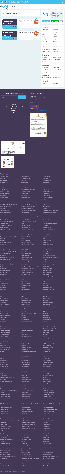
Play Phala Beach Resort (26, 343)
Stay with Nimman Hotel (48, 375)
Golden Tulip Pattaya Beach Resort (7, 257)
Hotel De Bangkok (25, 264)
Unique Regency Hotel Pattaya (6, 439)
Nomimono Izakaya (25, 325)
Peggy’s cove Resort (47, 341)
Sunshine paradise (25, 381)
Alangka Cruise (3, 184)
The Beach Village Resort (5, 396)
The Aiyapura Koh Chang (5, 394)
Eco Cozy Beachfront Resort (5, 242)
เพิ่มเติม (7, 39)
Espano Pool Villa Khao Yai (48, 244)
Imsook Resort (3, 268)
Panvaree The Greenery (5, 338)
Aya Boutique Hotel (25, 193)
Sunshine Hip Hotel (46, 379)
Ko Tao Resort (24, 278)
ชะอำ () (43, 34)
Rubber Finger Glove (47, 360)
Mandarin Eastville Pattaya (26, 302)
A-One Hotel (45, 178)
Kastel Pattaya (46, 274)
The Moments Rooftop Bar (48, 407)
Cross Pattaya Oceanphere (26, 231)
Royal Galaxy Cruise (47, 358)
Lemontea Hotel (24, 293)
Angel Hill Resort (3, 187)
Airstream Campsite (4, 182)
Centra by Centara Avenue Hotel (6, 214)
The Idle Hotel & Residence (48, 402)
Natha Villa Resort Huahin (26, 321)
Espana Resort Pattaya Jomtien (27, 244)
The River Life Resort (25, 417)
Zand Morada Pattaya (47, 463)
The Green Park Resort (4, 402)
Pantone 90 (45, 336)
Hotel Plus (2, 266)
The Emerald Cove (4, 400)
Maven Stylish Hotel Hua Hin (5, 308)
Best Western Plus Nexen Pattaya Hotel (29, 204)
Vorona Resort (24, 447)
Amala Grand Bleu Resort (48, 184)
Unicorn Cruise (46, 437)
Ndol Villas (45, 321)
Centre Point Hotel (4, 216)
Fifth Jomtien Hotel (25, 246)
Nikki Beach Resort (46, 323)
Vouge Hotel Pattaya (47, 447)
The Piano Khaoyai (46, 413)
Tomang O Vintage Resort (48, 432)
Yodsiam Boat (2, 463)
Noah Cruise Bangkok (4, 325)
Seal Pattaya (24, 370)
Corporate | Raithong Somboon (27, 229)
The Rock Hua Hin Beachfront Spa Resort (51, 417)
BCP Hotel (23, 201)
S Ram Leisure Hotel (25, 362)
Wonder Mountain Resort (26, 454)
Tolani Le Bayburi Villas (4, 432)
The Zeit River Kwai (25, 426)
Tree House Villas (46, 433)
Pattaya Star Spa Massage (26, 341)
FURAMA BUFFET (24, 249)
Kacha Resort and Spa (47, 272)
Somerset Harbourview (47, 373)
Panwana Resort (24, 338)
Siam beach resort (46, 371)
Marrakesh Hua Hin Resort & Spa (49, 306)
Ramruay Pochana (46, 349)
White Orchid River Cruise (48, 452)
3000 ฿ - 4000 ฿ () (57, 49)
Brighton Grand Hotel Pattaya (27, 208)
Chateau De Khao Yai (4, 219)
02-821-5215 (45, 21)
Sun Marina (45, 377)
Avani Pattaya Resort (25, 191)
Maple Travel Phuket (4, 306)
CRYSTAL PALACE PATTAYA (48, 233)
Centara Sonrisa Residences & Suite (50, 212)
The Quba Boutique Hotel (5, 417)
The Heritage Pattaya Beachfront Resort (29, 402)
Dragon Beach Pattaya (47, 236)
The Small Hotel (3, 422)
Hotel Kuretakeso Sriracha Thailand (50, 264)
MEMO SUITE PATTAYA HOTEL (6, 310)
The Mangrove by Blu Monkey (6, 407)
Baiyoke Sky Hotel (46, 195)
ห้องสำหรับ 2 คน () (46, 57)
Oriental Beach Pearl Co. (5, 332)
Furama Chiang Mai (47, 249)
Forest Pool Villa (24, 248)
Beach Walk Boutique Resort (48, 201)
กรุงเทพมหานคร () (46, 29)
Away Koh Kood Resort (4, 193)
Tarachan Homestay (25, 388)
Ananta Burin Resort (47, 186)
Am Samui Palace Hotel (26, 184)
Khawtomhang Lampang (48, 276)
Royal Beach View (25, 358)
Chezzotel (45, 221)
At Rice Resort (46, 189)
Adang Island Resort (47, 180)
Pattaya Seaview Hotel (4, 341)
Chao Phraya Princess (4, 176)
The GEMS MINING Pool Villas (48, 400)
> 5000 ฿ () (55, 51)
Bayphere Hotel (3, 201)
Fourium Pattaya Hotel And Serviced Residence (9, 249)
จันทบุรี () (44, 32)
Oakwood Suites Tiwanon (5, 330)
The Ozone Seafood (4, 411)
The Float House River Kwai (26, 400)
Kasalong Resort (3, 274)
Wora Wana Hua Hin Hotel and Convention (51, 456)
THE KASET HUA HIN (4, 403)
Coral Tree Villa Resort (47, 227)
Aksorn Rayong (46, 182)
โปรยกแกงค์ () (45, 67)
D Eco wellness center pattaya (6, 234)
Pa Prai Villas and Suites (4, 334)
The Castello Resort (25, 398)
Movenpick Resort (46, 317)
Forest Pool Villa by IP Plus (5, 248)
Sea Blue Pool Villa (25, 368)
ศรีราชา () (44, 39)
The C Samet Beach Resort (5, 398)
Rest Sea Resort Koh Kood (26, 353)
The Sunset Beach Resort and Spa (28, 424)
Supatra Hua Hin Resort (4, 383)
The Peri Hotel (24, 413)
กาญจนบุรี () (55, 29)
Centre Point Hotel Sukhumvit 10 (49, 214)
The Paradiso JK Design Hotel (27, 411)
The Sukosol (45, 422)
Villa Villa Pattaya (24, 445)
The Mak (44, 405)
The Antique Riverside (26, 394)
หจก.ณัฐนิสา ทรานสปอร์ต (4, 465)
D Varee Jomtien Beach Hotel (27, 234)
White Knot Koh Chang (25, 452)
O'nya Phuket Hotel (4, 326)
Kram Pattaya (2, 285)
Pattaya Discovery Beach (26, 340)
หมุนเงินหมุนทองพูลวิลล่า (25, 465)
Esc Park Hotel (3, 244)
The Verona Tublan (46, 424)
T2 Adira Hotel (46, 385)
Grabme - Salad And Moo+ (26, 257)
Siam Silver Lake (3, 373)
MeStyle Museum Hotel (26, 311)
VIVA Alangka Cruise (47, 445)
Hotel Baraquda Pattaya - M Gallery (7, 264)
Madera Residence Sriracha (48, 296)
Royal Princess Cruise (4, 360)
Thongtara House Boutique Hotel (49, 430)
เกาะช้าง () (44, 41)
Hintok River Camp (25, 261)
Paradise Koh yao (46, 338)
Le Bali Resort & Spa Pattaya (48, 289)
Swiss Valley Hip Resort (47, 383)
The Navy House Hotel (26, 409)
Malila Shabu (45, 300)
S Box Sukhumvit (3, 362)
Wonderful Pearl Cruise (47, 454)
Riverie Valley (2, 356)
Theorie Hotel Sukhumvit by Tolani (28, 428)
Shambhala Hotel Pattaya (5, 371)
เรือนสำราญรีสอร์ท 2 (46, 465)
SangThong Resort (46, 366)
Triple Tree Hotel (24, 435)
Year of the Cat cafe (47, 462)
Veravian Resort (24, 443)
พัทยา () (44, 36)
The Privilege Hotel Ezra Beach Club (28, 415)
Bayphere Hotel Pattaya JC (48, 199)
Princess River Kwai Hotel (5, 347)
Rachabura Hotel (24, 349)
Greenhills (45, 259)
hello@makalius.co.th (35, 101)
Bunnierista (45, 208)
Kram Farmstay (46, 283)
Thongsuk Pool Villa (25, 430)
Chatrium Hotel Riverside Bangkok (28, 219)
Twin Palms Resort (25, 437)
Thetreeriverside (46, 428)
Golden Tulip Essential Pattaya (49, 255)
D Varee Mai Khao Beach (47, 234)
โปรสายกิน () (45, 69)
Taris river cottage (46, 388)
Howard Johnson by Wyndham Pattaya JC (29, 266)
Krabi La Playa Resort (25, 283)
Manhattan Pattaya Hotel (48, 302)
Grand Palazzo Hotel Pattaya (5, 259)
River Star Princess (46, 355)
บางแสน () (55, 34)
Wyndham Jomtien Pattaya (48, 458)
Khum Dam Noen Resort (4, 278)
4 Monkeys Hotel (46, 176)
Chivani (22, 223)
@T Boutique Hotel (25, 176)
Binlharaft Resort (46, 204)
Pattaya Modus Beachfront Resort (49, 340)
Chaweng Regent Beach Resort (6, 221)
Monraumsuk (23, 317)
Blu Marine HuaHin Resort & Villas (28, 206)
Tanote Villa (2, 388)
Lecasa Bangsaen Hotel (47, 291)
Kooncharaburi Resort (4, 283)
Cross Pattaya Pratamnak (48, 231)
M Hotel (1, 296)
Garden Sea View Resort (26, 253)
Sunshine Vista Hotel (47, 381)
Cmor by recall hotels (4, 227)
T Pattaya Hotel (24, 385)
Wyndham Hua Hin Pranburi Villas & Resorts (30, 458)
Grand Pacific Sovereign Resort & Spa (50, 257)
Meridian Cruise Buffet (47, 310)
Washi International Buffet (5, 448)
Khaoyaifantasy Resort (25, 276)
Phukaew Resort (3, 343)
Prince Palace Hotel (47, 345)
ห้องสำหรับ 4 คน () (57, 57)
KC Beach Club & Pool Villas (5, 276)
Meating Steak (24, 308)
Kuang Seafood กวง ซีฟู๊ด (26, 285)
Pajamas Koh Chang (4, 336)
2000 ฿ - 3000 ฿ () (46, 49)
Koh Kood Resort (3, 281)
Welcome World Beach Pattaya (6, 450)
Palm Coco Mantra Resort (26, 336)
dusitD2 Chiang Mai (47, 240)
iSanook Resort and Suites (5, 270)
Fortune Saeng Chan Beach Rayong (50, 248)
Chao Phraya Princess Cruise (5, 218)
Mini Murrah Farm (3, 317)
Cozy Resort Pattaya (4, 231)
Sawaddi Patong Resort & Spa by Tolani (8, 368)
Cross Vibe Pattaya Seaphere (27, 233)
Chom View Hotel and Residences (50, 223)
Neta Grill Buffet (3, 323)
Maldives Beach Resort (26, 300)
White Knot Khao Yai (4, 452)
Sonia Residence (3, 375)
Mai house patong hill (4, 298)
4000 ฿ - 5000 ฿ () (46, 51)
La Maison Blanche (3, 287)
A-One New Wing (3, 180)
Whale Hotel (45, 450)
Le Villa (22, 291)
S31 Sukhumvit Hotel (4, 364)
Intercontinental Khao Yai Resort (27, 268)
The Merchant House (25, 407)
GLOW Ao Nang (46, 253)
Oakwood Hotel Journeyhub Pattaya (50, 326)
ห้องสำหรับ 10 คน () (57, 59)
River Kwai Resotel (4, 355)
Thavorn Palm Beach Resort (48, 392)
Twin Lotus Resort (3, 437)
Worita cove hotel (3, 458)
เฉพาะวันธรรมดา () (46, 77)
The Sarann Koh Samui (25, 418)
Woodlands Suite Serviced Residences (7, 456)
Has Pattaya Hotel (3, 261)
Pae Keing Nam (46, 334)
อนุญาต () (44, 83)
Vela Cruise (2, 441)
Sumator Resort (24, 377)
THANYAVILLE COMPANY (48, 390)
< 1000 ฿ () (44, 46)
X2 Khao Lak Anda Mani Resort (6, 460)
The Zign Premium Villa (4, 428)
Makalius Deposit (24, 298)
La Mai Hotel (45, 285)
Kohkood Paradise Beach (26, 281)
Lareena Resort (3, 289)
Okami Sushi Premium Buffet (27, 330)
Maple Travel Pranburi (25, 306)
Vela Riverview (46, 441)
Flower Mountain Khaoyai (48, 246)
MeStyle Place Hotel (47, 311)
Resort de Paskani (3, 353)
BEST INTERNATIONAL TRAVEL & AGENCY (8, 204)
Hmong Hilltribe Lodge (47, 261)
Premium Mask (3, 345)
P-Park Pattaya (46, 332)
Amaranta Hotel (3, 186)
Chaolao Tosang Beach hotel (27, 218)
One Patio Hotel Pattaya (48, 330)
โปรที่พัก (13, 7)
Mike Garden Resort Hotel (5, 315)
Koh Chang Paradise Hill (26, 279)
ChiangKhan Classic (4, 223)
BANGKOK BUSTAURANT (26, 197)
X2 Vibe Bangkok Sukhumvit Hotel (28, 460)
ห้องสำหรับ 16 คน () (46, 61)
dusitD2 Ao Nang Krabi (25, 240)
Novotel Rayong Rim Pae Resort (49, 325)
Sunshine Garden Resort (26, 379)
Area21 (44, 187)
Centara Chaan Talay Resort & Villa (28, 210)
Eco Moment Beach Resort (26, 242)
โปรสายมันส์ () (56, 67)
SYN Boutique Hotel (4, 385)
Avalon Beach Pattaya (4, 191)
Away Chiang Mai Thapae (48, 191)
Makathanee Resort (4, 300)
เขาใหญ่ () (55, 41)
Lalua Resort (23, 287)
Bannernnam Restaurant (5, 199)
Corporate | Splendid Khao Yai (49, 229)
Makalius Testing (46, 298)
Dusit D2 (23, 238)
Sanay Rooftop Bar (25, 366)
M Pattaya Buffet (24, 296)
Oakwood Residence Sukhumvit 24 (50, 328)
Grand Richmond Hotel (25, 259)
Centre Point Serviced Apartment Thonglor (30, 216)
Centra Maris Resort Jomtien (27, 214)
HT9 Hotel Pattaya (46, 266)
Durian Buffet (2, 238)
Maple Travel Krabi (46, 304)
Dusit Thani (2, 240)
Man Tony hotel (3, 302)
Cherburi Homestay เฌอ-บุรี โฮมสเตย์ (28, 221)
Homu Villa (45, 263)
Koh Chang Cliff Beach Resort (6, 279)
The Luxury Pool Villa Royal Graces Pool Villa (51, 403)
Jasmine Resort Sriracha (26, 270)
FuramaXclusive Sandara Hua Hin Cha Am (8, 251)
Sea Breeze (45, 368)
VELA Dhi (23, 441)
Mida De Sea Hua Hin (4, 313)
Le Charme (2, 291)
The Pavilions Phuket (4, 413)
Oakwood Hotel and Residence (27, 326)
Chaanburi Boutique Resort (48, 216)
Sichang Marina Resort (25, 373)
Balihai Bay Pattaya (4, 197)
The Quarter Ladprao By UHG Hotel (50, 415)
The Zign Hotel (46, 426)
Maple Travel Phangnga (4, 304)
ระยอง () (55, 36)
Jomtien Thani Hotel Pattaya (27, 272)
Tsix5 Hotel (45, 435)
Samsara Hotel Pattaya (47, 364)
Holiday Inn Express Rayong (5, 263)
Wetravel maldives (25, 450)
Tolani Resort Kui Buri (25, 432)
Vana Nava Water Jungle (26, 439)
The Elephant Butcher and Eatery (49, 398)
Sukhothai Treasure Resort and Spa (7, 377)
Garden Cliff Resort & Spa (5, 253)
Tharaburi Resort (24, 392)
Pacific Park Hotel (24, 334)
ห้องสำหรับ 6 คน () (46, 59)
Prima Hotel (23, 345)
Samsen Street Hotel (4, 366)
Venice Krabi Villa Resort (5, 443)
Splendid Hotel (24, 375)
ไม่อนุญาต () (56, 83)
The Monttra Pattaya (4, 409)
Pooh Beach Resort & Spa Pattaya (49, 343)
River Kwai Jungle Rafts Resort (49, 353)
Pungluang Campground (48, 347)
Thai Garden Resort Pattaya (27, 390)
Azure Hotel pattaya (47, 193)
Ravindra (2, 351)
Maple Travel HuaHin (25, 304)
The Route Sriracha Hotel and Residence (8, 418)
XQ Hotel (23, 462)
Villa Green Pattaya (4, 445)
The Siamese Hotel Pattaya (48, 420)
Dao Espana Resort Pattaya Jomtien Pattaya (8, 236)
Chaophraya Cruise (46, 218)
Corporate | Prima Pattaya (5, 229)
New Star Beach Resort (26, 323)
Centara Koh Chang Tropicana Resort (50, 210)
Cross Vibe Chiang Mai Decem (6, 233)
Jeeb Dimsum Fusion (47, 270)
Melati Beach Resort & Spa (48, 308)
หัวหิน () (55, 39)
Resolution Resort (46, 351)
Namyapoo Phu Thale (47, 319)
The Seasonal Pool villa (26, 420)
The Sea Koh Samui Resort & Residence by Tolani (10, 420)
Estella (1, 246)
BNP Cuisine (2, 208)
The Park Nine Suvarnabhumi (48, 411)
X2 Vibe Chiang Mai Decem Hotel (6, 462)
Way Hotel (45, 448)
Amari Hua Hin (24, 186)
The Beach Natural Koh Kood (48, 394)
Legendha (2, 293)
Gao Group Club (46, 251)
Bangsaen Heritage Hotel (48, 197)
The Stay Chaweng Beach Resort (28, 422)
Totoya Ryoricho (24, 433)
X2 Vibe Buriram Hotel (47, 460)
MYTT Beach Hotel (25, 319)
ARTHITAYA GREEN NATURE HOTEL (28, 189)
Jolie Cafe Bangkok (4, 272)
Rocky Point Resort (46, 356)
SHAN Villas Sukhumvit (25, 371)
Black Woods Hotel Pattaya (5, 206)
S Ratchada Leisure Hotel (48, 362)
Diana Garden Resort (25, 236)
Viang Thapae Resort (47, 443)
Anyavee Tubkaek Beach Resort (27, 187)
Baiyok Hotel (24, 195)
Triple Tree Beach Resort (5, 435)
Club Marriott (45, 225)
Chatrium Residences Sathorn (49, 219)
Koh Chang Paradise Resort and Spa (50, 279)
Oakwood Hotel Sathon (26, 328)
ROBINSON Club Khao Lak (26, 356)
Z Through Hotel (24, 463)
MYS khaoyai (2, 319)
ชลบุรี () (55, 32)
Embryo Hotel (45, 242)
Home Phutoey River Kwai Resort (28, 263)
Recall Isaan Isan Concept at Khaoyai (28, 351)
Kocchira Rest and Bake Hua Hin (49, 278)
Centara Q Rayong (25, 212)
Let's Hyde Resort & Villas (48, 293)
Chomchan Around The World (6, 225)
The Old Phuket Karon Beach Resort (50, 409)
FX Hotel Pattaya (24, 251)
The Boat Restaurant (47, 396)
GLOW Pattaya (3, 255)
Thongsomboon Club (4, 430)
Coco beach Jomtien (25, 227)
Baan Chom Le (3, 195)
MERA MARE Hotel (25, 310)
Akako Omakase (24, 182)
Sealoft (44, 370)
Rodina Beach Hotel (4, 358)
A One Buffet (2, 178)
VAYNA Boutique (46, 439)
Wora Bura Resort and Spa (26, 456)
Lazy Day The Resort (25, 289)
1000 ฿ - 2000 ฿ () (57, 46)
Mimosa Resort (46, 315)
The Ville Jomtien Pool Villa (5, 426)
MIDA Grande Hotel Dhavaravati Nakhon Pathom (31, 313)
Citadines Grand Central (26, 225)
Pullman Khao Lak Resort (26, 347)
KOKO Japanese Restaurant (48, 281)
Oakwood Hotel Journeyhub (5, 328)
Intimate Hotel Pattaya (47, 268)
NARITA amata (3, 321)
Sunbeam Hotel (3, 379)
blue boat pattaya (46, 206)
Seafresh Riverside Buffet (5, 370)
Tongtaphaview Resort (4, 433)
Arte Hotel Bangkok (4, 189)
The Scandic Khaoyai (47, 418)
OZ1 (22, 332)
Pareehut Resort (3, 340)
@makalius (55, 21)
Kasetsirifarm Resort (25, 274)
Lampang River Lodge (47, 287)
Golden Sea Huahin (25, 255)
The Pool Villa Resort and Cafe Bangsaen (8, 415)
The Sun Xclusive (3, 424)
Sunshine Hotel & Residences (6, 381)
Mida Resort (45, 313)
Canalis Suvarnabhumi (4, 210)
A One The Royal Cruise (26, 178)
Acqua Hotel (23, 180)
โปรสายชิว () (45, 72)
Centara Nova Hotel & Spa (5, 212)
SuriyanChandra (24, 383)
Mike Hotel (23, 315)
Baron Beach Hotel (25, 199)
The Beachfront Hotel (25, 396)
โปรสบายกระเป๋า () (57, 69)
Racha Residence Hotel (4, 349)
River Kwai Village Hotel (26, 355)
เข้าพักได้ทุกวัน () (57, 77)
